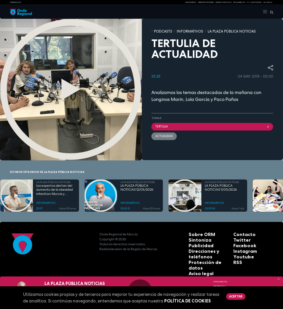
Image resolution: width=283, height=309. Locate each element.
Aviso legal (198, 264)
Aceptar (234, 295)
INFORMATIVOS (181, 30)
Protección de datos (206, 259)
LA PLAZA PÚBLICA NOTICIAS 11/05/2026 (221, 188)
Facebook (241, 244)
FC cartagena (254, 2)
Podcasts (160, 30)
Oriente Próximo (206, 2)
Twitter (239, 239)
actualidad (163, 133)
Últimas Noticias (224, 2)
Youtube (240, 254)
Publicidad (197, 244)
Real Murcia (239, 2)
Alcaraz (267, 2)
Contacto (241, 234)
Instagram (242, 249)
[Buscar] (270, 12)
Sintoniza (197, 239)
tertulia (212, 124)
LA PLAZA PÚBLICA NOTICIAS (212, 30)
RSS (236, 259)
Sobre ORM (198, 234)
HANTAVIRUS (190, 2)
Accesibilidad (200, 269)
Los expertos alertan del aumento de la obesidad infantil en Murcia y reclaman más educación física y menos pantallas (55, 190)
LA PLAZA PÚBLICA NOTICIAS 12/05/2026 (136, 188)
